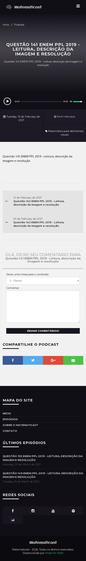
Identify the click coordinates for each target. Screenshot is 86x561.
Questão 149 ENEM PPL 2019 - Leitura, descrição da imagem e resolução (43, 475)
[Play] (7, 101)
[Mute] (70, 101)
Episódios (10, 419)
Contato (10, 431)
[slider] (41, 101)
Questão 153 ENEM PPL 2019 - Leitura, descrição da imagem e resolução (43, 457)
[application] (43, 101)
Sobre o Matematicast (20, 425)
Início (6, 24)
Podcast (19, 24)
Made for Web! (54, 553)
